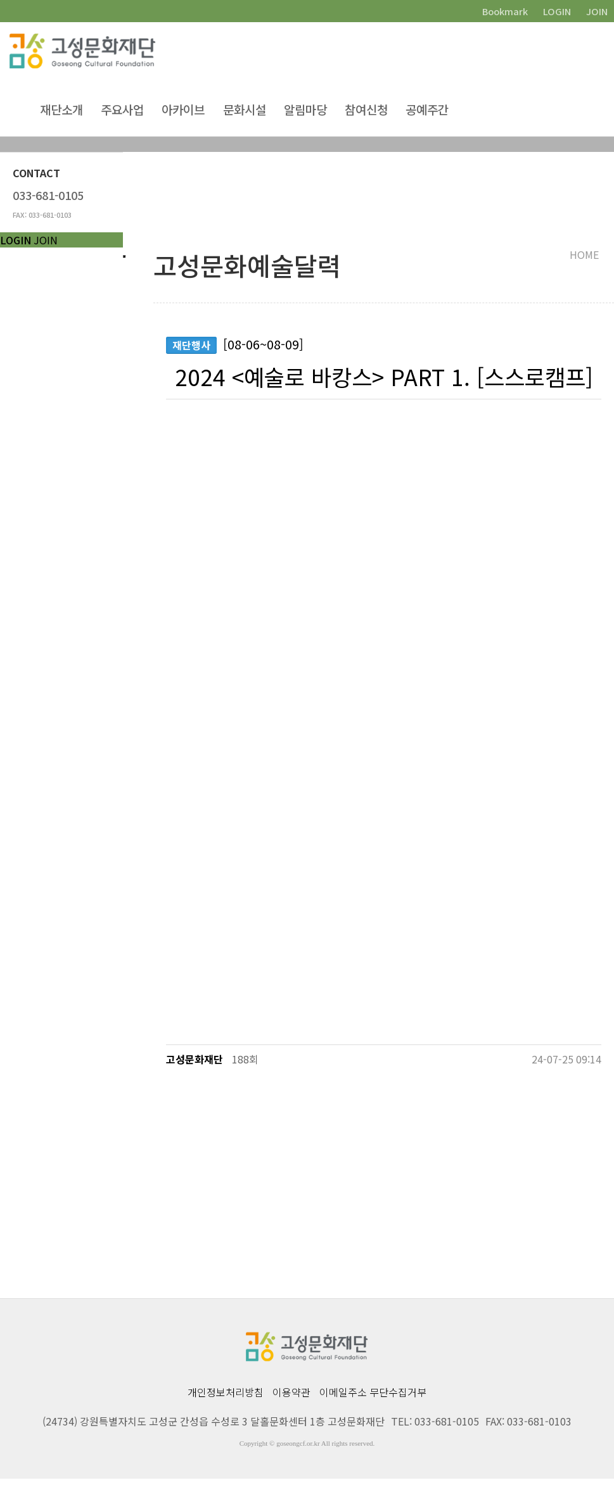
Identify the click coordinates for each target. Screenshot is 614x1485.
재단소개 (61, 110)
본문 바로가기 (0, 0)
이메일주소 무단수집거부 (372, 1398)
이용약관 (291, 1398)
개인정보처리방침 (226, 1398)
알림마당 (305, 110)
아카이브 (183, 110)
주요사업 (122, 110)
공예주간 (427, 110)
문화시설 (244, 110)
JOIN (46, 239)
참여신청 (366, 110)
